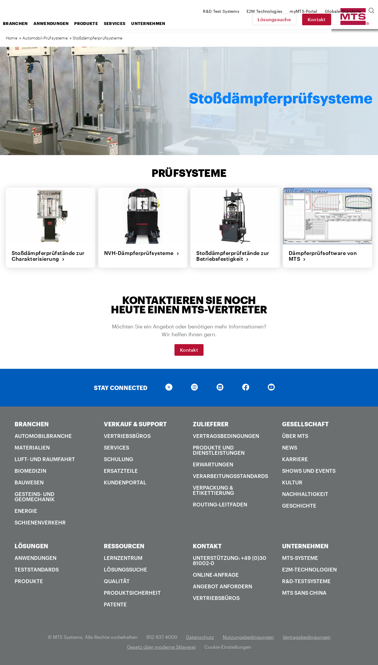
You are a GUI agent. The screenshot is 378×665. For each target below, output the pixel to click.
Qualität (117, 581)
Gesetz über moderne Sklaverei (161, 647)
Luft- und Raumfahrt (45, 459)
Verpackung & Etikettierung (213, 490)
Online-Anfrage (216, 574)
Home (11, 37)
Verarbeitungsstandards (230, 476)
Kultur (292, 482)
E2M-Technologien (309, 569)
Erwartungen (213, 464)
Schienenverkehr (40, 522)
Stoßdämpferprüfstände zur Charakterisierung (48, 256)
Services (161, 23)
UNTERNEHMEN (305, 545)
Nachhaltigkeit (305, 494)
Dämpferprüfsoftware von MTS (323, 256)
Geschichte (299, 505)
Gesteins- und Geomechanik (35, 496)
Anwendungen (97, 23)
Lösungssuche (315, 19)
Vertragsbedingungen (226, 436)
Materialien (32, 447)
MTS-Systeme (300, 558)
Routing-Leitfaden (220, 504)
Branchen (61, 23)
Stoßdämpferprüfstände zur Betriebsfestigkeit (232, 256)
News (289, 447)
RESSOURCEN (124, 545)
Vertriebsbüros (127, 436)
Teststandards (37, 569)
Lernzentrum (123, 558)
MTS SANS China (304, 592)
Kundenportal (125, 482)
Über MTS (295, 436)
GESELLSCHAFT (305, 423)
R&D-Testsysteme (306, 581)
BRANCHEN (32, 423)
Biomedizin (30, 471)
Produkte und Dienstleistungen (219, 450)
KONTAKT (207, 545)
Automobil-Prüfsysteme (45, 37)
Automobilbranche (43, 436)
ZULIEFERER (211, 423)
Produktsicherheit (132, 592)
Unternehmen (195, 23)
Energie (26, 511)
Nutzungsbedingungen (248, 637)
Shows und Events (309, 471)
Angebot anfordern (222, 586)
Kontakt (358, 19)
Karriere (295, 459)
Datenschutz (200, 637)
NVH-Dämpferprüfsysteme (141, 253)
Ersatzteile (121, 471)
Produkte (132, 23)
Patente (115, 604)
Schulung (118, 459)
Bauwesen (29, 482)
